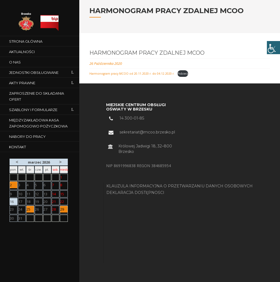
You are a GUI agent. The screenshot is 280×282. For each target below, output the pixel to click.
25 (30, 210)
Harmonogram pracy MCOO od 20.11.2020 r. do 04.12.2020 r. (132, 73)
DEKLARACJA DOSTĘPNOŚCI (135, 192)
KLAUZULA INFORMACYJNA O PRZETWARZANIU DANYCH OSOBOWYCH (179, 186)
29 (64, 210)
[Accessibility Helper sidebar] (273, 47)
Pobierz (182, 73)
